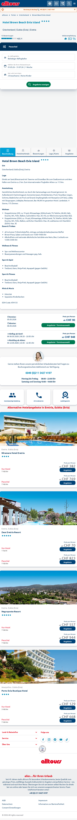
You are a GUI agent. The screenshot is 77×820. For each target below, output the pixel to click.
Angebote (69, 152)
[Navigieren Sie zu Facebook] (43, 739)
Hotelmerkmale (23, 152)
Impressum (42, 800)
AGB (4, 800)
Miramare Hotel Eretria (13, 453)
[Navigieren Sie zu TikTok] (67, 739)
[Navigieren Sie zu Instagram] (49, 739)
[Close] (74, 9)
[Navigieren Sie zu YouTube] (61, 739)
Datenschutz (7, 804)
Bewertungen (38, 152)
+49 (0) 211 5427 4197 (38, 793)
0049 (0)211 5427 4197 (38, 372)
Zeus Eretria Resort (11, 532)
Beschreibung (7, 152)
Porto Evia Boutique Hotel (15, 690)
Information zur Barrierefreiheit (51, 804)
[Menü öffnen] (74, 3)
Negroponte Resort (11, 611)
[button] (19, 732)
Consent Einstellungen (11, 807)
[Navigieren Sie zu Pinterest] (55, 739)
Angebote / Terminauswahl (58, 325)
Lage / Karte (54, 152)
